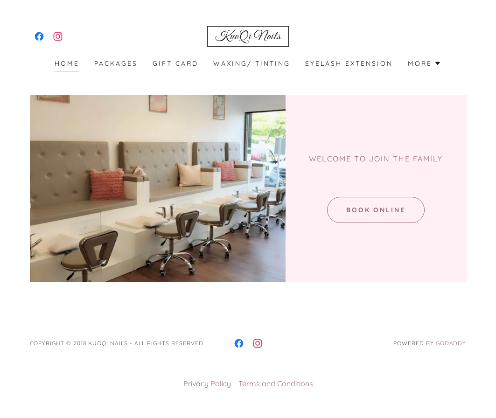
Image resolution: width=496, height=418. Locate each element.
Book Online (376, 210)
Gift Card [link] (175, 63)
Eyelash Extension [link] (349, 63)
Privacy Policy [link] (207, 383)
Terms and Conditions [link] (275, 383)
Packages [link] (116, 63)
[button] (424, 63)
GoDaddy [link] (451, 343)
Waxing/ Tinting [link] (251, 63)
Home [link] (67, 63)
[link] (39, 36)
